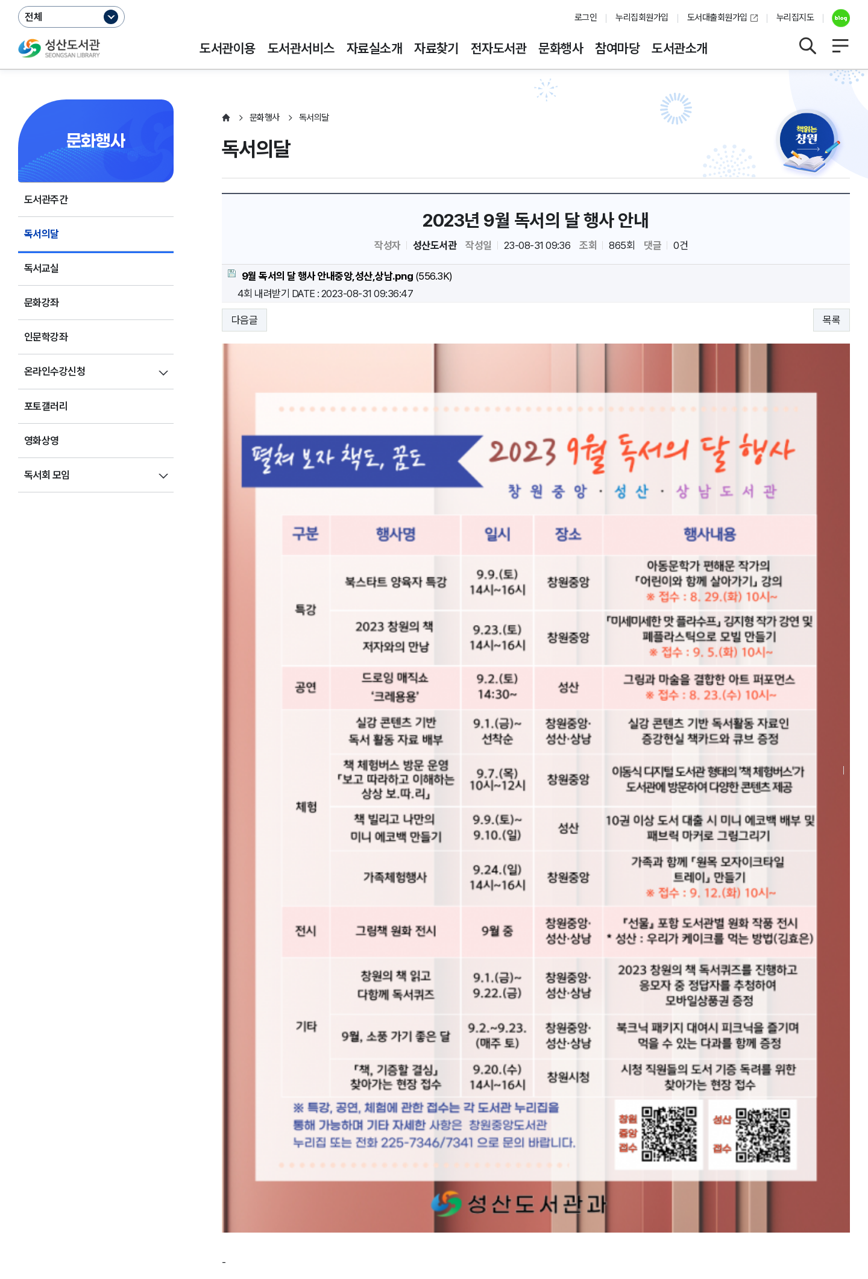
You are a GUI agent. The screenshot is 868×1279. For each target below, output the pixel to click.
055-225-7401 (282, 1202)
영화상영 (41, 441)
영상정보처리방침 (196, 1166)
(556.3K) (340, 275)
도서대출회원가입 (717, 17)
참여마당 (617, 48)
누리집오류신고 (442, 1166)
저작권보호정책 (281, 1166)
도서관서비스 (301, 48)
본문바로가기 (434, 0)
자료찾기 (436, 48)
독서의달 (41, 234)
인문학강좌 (46, 337)
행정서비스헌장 (361, 1166)
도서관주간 (46, 199)
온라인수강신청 (54, 371)
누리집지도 (795, 17)
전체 (34, 17)
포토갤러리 (46, 406)
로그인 (585, 17)
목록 (831, 320)
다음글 (244, 320)
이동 (832, 1131)
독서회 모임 (47, 475)
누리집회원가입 (641, 17)
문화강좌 (41, 303)
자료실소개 (374, 48)
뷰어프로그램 (518, 1166)
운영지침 (124, 1166)
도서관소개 (679, 48)
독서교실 (41, 268)
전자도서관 (498, 48)
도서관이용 (227, 48)
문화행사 (560, 48)
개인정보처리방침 (53, 1166)
